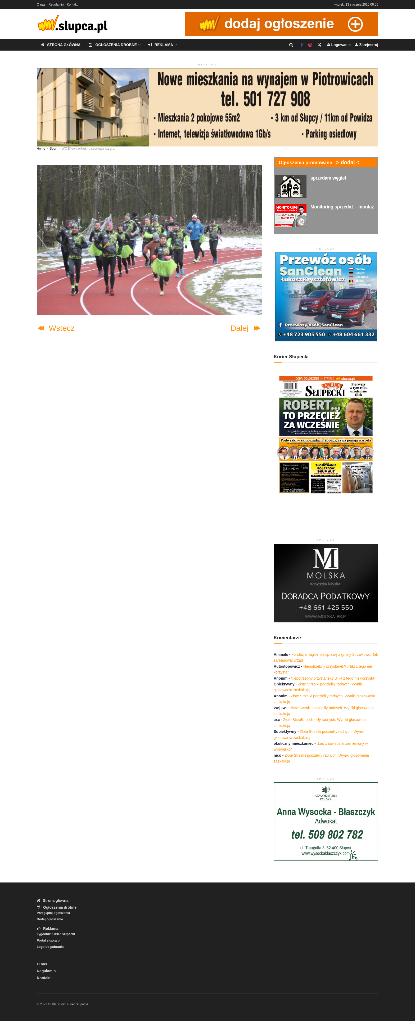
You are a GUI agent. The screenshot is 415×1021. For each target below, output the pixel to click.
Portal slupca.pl (48, 940)
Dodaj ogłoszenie (50, 919)
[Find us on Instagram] (310, 45)
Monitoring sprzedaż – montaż (342, 206)
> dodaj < (347, 162)
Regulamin (56, 4)
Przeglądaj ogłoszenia (53, 913)
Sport (53, 148)
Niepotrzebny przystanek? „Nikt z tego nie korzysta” (333, 678)
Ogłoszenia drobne (113, 45)
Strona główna (60, 45)
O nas (41, 4)
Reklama (160, 45)
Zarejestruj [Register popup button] (366, 45)
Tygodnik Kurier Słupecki (56, 934)
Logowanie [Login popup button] (339, 45)
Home (41, 148)
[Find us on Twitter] (319, 45)
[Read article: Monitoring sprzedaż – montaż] (290, 215)
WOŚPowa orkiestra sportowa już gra (88, 148)
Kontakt (72, 4)
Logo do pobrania (50, 947)
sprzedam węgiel (328, 178)
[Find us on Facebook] (302, 45)
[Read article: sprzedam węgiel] (290, 186)
